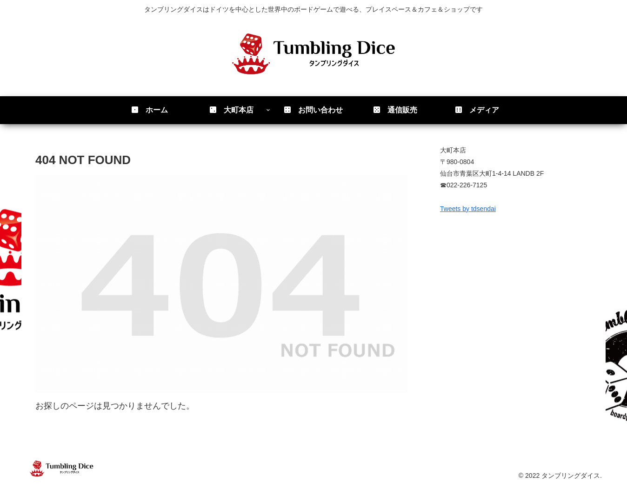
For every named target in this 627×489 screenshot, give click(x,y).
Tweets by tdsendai (468, 208)
